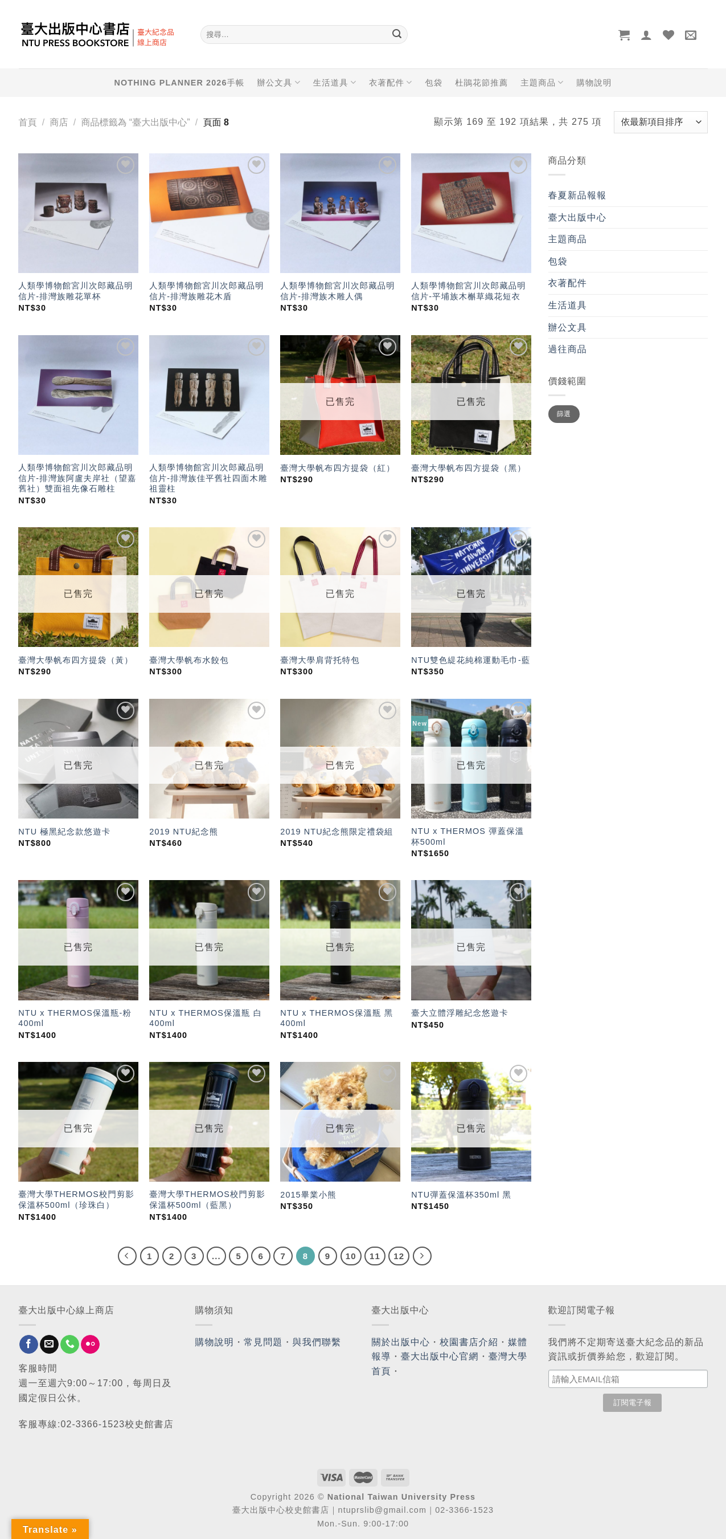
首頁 (28, 122)
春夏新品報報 (577, 195)
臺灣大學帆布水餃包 (188, 660)
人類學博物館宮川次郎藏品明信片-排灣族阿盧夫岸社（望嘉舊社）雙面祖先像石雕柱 (77, 478)
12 (398, 1256)
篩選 (564, 414)
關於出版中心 (401, 1342)
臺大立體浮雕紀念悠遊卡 (459, 1012)
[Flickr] (90, 1344)
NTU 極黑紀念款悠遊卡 (64, 831)
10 (351, 1256)
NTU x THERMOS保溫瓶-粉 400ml (75, 1018)
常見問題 (263, 1342)
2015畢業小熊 (308, 1194)
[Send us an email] (49, 1344)
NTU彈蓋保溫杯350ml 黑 (461, 1194)
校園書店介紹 (469, 1342)
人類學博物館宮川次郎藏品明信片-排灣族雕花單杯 (75, 291)
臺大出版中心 (577, 217)
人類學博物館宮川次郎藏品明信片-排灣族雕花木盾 (206, 291)
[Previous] (127, 1256)
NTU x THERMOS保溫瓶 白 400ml (205, 1018)
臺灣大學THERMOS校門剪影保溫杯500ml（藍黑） (207, 1200)
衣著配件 (390, 82)
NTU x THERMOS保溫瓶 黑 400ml (336, 1018)
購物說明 (594, 82)
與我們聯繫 (317, 1342)
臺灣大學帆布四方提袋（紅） (337, 468)
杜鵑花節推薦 (481, 82)
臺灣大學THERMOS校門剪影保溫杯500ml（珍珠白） (76, 1200)
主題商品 (542, 82)
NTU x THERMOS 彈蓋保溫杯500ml (467, 836)
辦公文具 (278, 82)
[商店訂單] (660, 122)
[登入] (647, 34)
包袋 (433, 82)
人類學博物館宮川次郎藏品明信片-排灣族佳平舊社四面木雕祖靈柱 (208, 478)
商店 (59, 122)
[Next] (422, 1256)
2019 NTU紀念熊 (183, 831)
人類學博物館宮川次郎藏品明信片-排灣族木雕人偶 (337, 291)
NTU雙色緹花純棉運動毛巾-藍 (470, 660)
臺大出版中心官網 (440, 1356)
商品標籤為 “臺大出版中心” (135, 122)
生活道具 (334, 82)
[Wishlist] (669, 34)
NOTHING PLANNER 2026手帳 (179, 82)
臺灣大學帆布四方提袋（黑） (468, 468)
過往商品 (567, 349)
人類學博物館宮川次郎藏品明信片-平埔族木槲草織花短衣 (468, 291)
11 (375, 1256)
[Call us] (69, 1344)
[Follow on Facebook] (28, 1344)
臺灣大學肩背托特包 (319, 660)
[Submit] (397, 34)
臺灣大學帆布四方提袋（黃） (75, 660)
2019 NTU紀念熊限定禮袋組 (336, 831)
